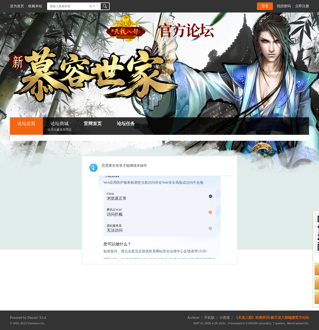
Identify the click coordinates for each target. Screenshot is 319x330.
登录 (264, 6)
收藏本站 (35, 6)
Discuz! (32, 318)
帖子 (92, 6)
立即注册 (302, 6)
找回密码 (284, 6)
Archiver (193, 318)
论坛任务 (126, 123)
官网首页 (93, 123)
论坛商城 (59, 126)
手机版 (209, 318)
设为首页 (17, 6)
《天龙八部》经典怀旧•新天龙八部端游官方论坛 (272, 318)
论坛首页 (26, 123)
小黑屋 (224, 318)
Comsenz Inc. (36, 323)
